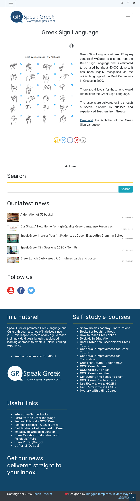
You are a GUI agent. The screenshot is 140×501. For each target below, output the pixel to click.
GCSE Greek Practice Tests (98, 380)
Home (72, 166)
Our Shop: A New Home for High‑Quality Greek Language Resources (66, 226)
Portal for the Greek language (34, 418)
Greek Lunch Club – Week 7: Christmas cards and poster (58, 258)
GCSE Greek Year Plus (94, 373)
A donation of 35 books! (36, 214)
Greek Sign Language (70, 32)
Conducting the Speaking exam (101, 376)
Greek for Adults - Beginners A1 (101, 363)
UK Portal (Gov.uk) (26, 445)
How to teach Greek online (98, 335)
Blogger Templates (99, 494)
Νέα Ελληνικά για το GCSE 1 (98, 383)
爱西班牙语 (125, 497)
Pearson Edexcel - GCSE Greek (35, 421)
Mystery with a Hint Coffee (98, 390)
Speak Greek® (42, 494)
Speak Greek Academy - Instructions (105, 328)
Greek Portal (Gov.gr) (28, 442)
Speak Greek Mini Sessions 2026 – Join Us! (49, 247)
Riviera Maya (121, 494)
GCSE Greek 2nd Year (94, 370)
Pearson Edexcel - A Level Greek (36, 425)
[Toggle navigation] (11, 3)
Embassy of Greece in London (34, 432)
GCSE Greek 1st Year (94, 366)
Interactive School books (31, 414)
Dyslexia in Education (95, 338)
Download (86, 120)
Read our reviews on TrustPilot (35, 356)
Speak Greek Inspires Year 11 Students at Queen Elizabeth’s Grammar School (72, 235)
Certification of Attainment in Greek (39, 428)
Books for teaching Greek (97, 331)
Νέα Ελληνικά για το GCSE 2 (98, 387)
